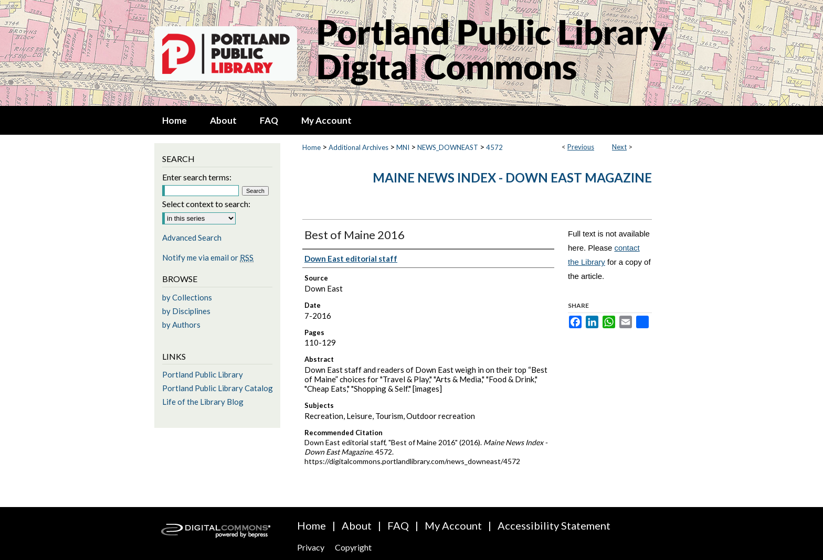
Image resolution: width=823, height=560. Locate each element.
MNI (402, 147)
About (357, 525)
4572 (494, 147)
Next (619, 147)
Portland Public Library (202, 374)
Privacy (310, 547)
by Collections (187, 297)
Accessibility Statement (554, 525)
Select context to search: (206, 204)
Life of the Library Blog (203, 401)
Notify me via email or (208, 257)
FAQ (398, 525)
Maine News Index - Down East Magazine (512, 177)
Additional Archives (358, 147)
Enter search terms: (196, 177)
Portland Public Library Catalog (217, 388)
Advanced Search (191, 237)
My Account (453, 525)
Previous (580, 147)
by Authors (181, 324)
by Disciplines (186, 311)
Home (311, 147)
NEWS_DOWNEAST (447, 147)
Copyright (353, 547)
